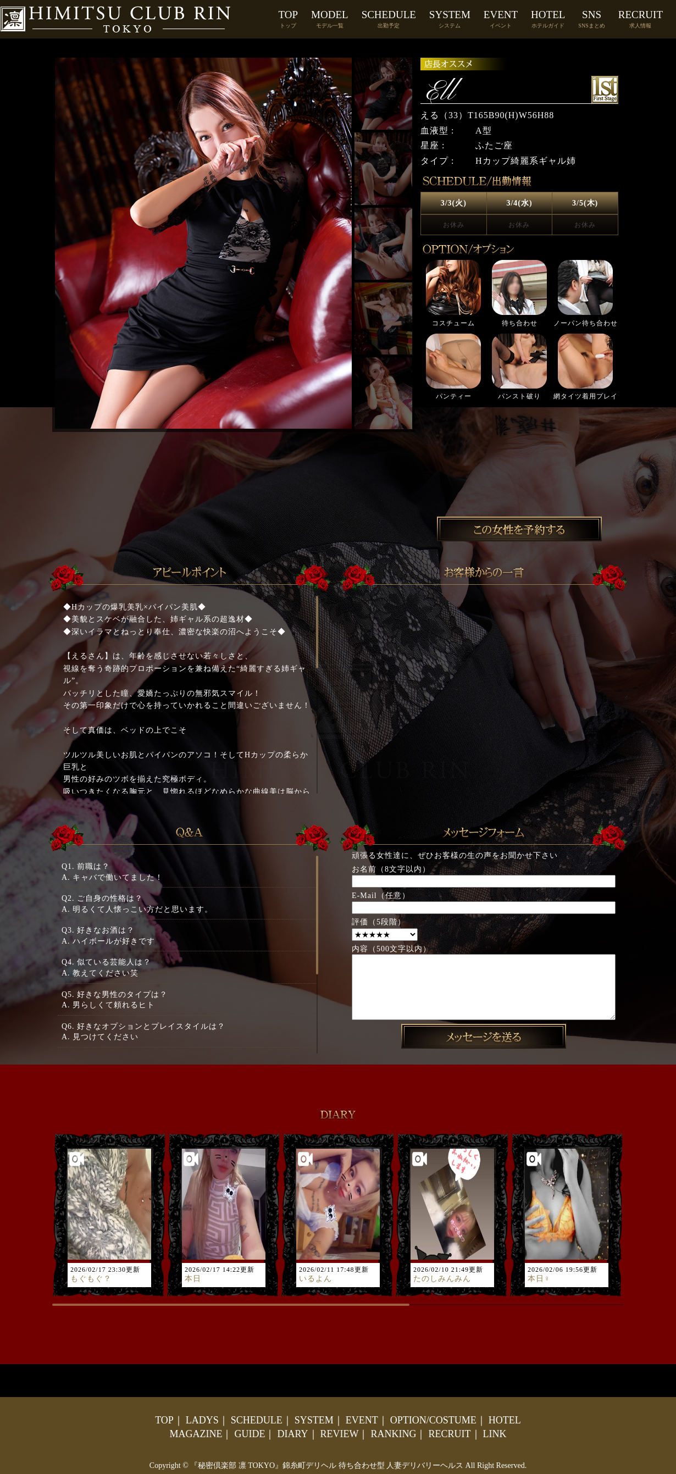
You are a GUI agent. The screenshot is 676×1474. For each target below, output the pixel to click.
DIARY (292, 1433)
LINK (495, 1433)
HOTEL (548, 19)
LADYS (202, 1420)
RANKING (393, 1433)
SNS (591, 19)
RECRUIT (640, 19)
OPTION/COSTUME (433, 1420)
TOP (288, 19)
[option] (519, 330)
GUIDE (249, 1433)
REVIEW (339, 1433)
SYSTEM (449, 19)
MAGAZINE (195, 1433)
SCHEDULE (389, 19)
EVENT (501, 19)
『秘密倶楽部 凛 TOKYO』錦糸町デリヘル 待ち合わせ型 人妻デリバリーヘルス (326, 1465)
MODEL (329, 19)
